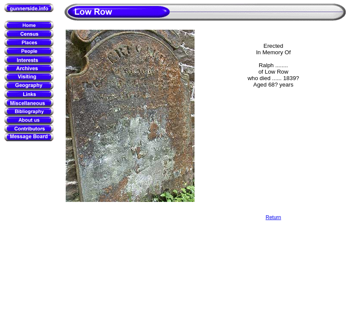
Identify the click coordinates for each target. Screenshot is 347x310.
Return (273, 217)
